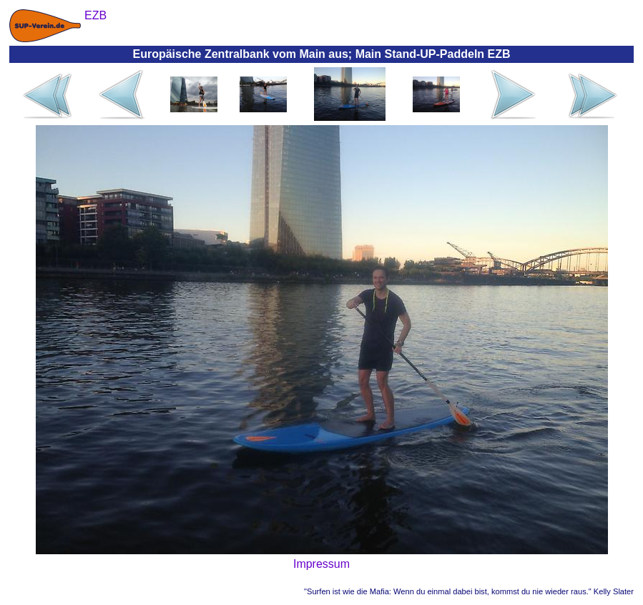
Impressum (321, 564)
